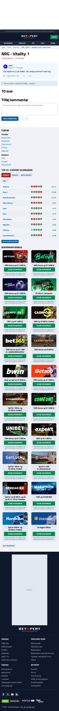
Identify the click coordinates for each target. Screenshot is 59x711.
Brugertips (16, 47)
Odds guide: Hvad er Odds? (11, 682)
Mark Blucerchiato (9, 197)
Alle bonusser (9, 545)
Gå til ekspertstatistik (10, 241)
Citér (28, 76)
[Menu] (3, 37)
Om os (33, 672)
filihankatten (7, 219)
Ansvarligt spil (6, 685)
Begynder (5, 150)
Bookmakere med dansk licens (42, 653)
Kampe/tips (5, 137)
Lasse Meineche (8, 235)
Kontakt (34, 669)
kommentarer (7, 58)
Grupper (4, 161)
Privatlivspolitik (37, 682)
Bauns (5, 192)
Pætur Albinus (8, 203)
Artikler (4, 649)
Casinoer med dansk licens (41, 656)
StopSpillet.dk (51, 31)
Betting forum (6, 669)
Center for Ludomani (9, 659)
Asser (5, 208)
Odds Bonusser (37, 646)
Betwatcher (6, 672)
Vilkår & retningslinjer (39, 679)
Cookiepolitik (36, 685)
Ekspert (6, 175)
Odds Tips (5, 643)
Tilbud (33, 659)
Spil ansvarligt (10, 31)
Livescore (5, 679)
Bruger (15, 175)
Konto (54, 37)
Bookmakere (8, 43)
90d (4, 181)
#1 (4, 76)
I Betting (6, 230)
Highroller (6, 224)
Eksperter (5, 653)
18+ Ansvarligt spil (27, 707)
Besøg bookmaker (15, 269)
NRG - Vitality (29, 83)
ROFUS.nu (25, 31)
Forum (53, 43)
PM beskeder (6, 164)
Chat (3, 158)
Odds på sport (6, 646)
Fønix (5, 214)
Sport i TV (5, 656)
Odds (42, 43)
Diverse (4, 147)
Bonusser (22, 43)
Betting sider (36, 643)
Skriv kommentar (10, 118)
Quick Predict (26, 175)
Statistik (4, 675)
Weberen (6, 186)
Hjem (3, 47)
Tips (33, 43)
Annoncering (36, 675)
